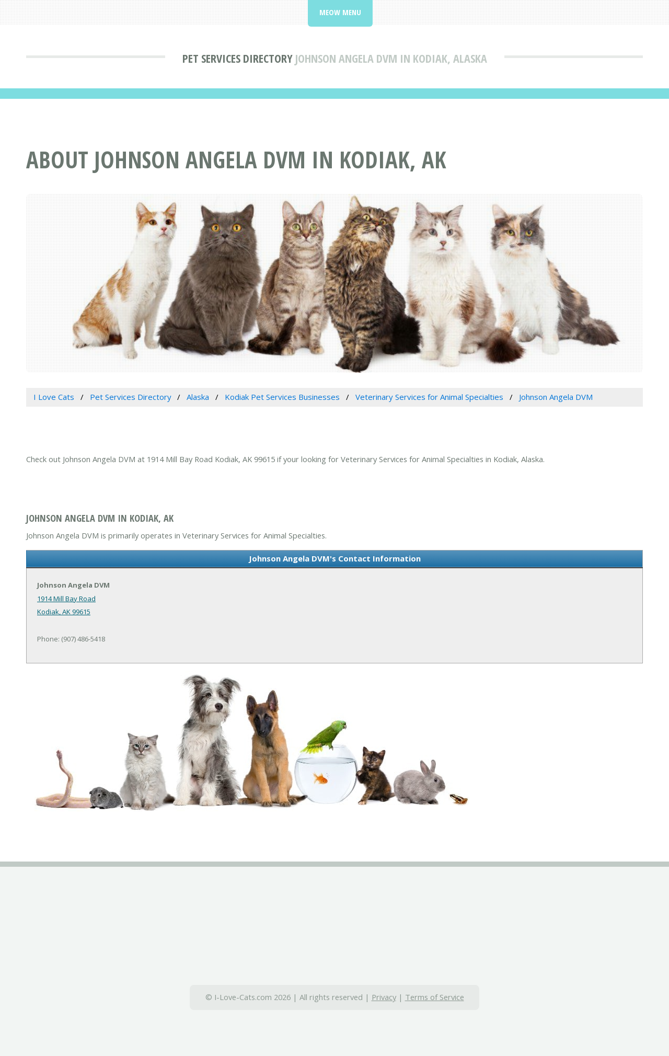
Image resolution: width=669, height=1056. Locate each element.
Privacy (384, 997)
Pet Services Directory (237, 58)
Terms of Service (434, 997)
